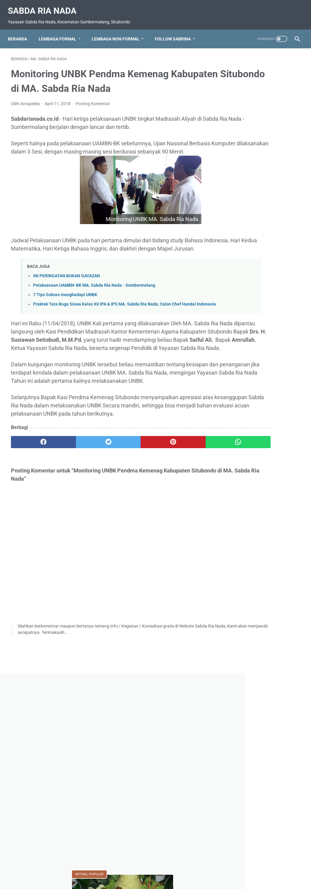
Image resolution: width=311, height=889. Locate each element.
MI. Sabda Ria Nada (252, 700)
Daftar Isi (126, 866)
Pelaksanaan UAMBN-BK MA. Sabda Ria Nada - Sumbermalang (94, 312)
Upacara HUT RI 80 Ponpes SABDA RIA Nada (261, 804)
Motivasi (242, 711)
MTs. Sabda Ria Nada (254, 722)
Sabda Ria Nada (45, 6)
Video (238, 819)
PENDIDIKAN (246, 745)
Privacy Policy (155, 866)
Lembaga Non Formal (118, 31)
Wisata (264, 819)
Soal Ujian (242, 790)
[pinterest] (131, 508)
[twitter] (83, 508)
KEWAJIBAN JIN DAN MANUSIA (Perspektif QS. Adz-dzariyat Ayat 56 (258, 489)
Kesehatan (242, 677)
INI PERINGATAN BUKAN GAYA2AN (66, 302)
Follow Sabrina (176, 31)
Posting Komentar (93, 114)
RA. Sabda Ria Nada (251, 767)
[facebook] (35, 508)
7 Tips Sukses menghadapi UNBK (65, 321)
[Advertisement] (263, 143)
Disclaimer (183, 866)
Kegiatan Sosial (248, 666)
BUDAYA (242, 644)
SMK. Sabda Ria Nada (254, 779)
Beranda (20, 31)
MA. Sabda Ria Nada (253, 689)
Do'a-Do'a (277, 644)
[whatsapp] (180, 508)
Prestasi (240, 756)
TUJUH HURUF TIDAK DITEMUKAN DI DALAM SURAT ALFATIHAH (256, 446)
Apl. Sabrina (279, 621)
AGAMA (242, 621)
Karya (239, 655)
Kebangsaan (272, 655)
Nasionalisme (245, 734)
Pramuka (282, 745)
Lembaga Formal (60, 31)
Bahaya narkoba (248, 632)
